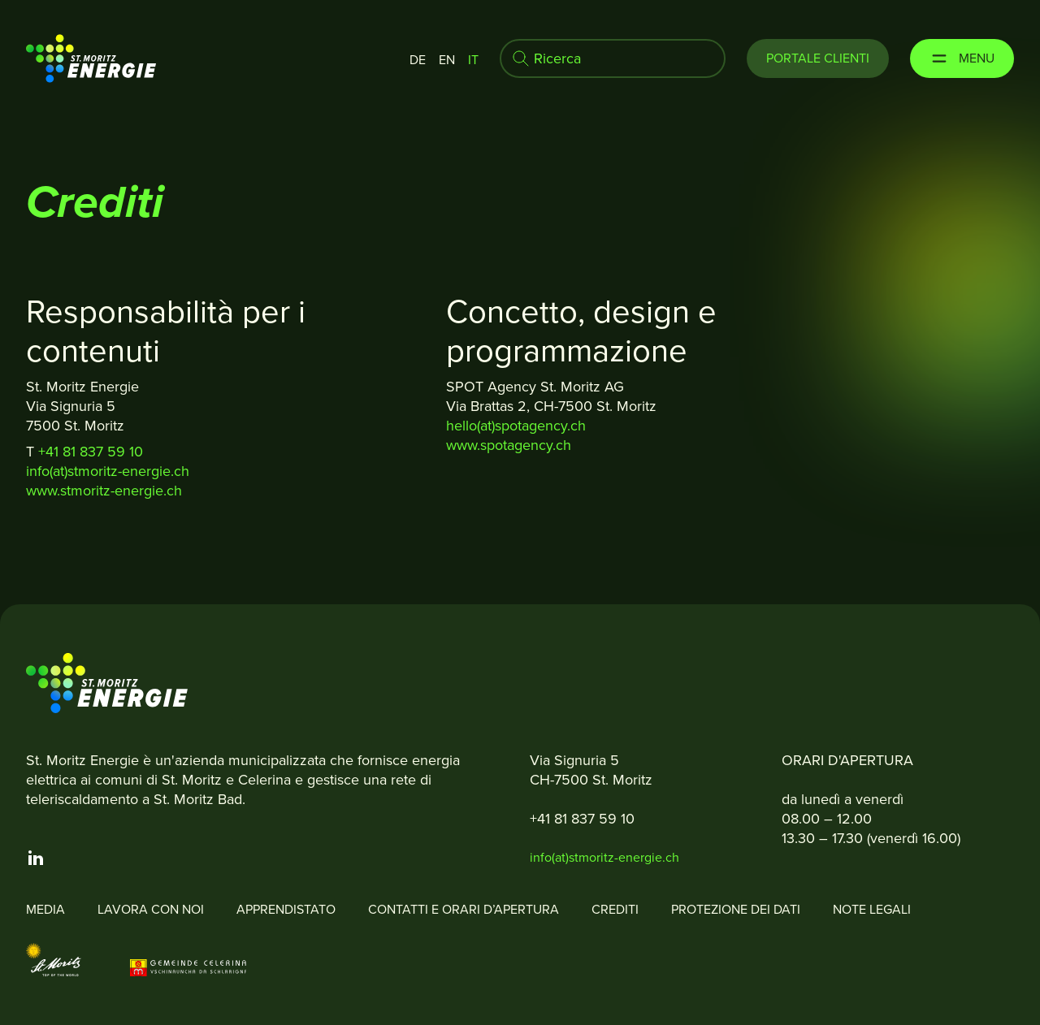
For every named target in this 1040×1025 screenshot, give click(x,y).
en (447, 59)
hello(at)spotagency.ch (516, 425)
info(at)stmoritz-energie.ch (107, 471)
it (473, 59)
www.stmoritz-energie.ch (104, 490)
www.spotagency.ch (508, 445)
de (418, 59)
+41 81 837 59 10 (92, 451)
